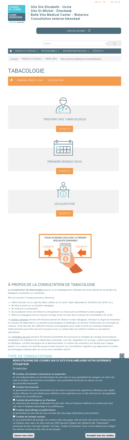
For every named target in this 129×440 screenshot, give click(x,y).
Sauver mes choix (23, 435)
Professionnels (49, 51)
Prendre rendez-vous (30, 80)
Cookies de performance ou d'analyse (36, 400)
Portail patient (76, 30)
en (104, 2)
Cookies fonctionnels (27, 387)
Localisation (55, 80)
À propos (97, 51)
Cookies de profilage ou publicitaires (35, 409)
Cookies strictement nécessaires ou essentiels (41, 374)
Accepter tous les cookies (100, 435)
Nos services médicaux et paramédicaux (81, 58)
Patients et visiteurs (25, 51)
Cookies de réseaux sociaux (30, 416)
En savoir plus (20, 368)
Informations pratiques (75, 51)
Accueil (10, 50)
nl (100, 2)
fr (96, 2)
